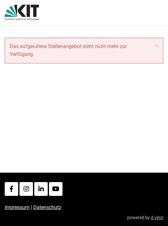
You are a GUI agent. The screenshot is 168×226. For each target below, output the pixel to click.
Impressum (17, 207)
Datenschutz (47, 207)
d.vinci (157, 217)
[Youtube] (55, 189)
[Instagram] (26, 189)
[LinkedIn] (41, 189)
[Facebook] (11, 189)
